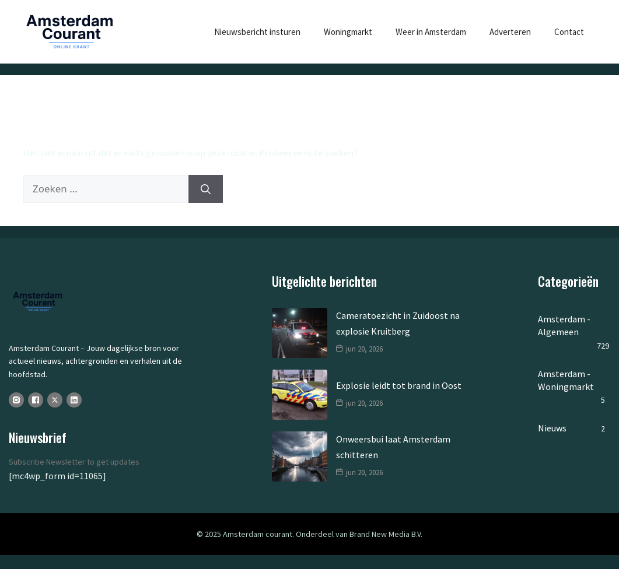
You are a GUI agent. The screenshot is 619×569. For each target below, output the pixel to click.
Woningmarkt (348, 31)
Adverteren (510, 31)
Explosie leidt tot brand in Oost (398, 385)
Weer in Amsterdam (431, 31)
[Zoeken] (205, 189)
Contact (569, 31)
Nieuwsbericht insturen (257, 31)
